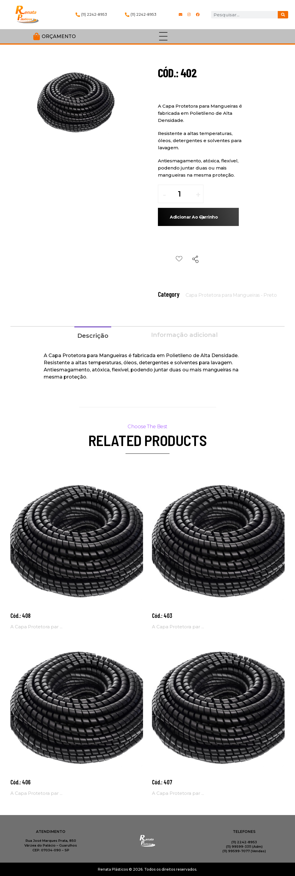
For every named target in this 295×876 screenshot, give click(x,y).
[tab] (93, 335)
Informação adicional (184, 334)
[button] (198, 197)
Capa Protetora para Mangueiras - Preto (231, 295)
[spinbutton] (183, 194)
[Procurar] (283, 14)
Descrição (92, 335)
